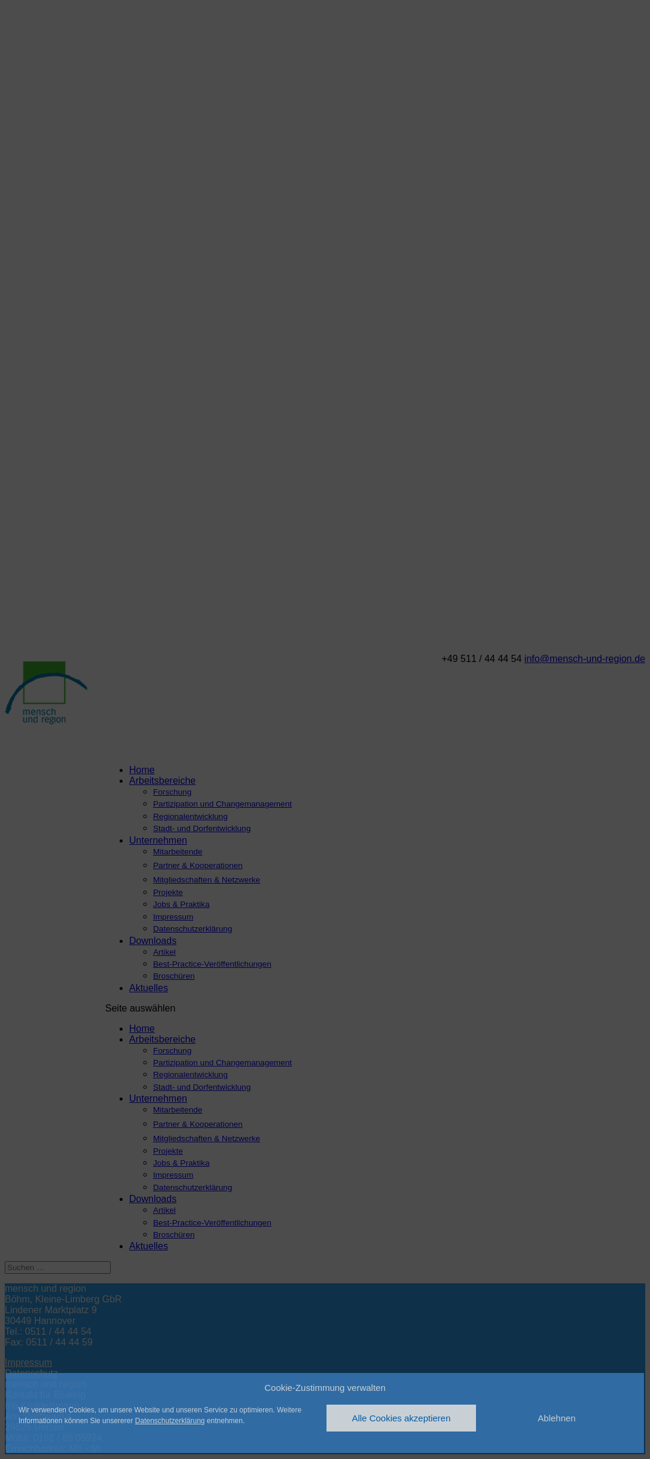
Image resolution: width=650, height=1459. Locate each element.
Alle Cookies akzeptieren (401, 1418)
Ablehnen (556, 1418)
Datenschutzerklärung (170, 1421)
